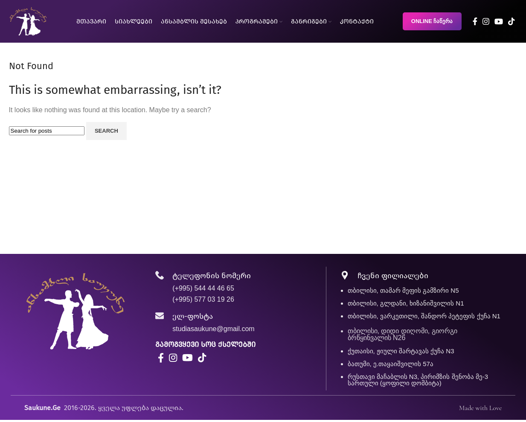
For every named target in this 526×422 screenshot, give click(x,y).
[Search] (46, 130)
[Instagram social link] (486, 21)
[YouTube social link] (499, 21)
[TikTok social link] (511, 21)
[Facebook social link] (475, 21)
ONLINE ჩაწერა (432, 21)
